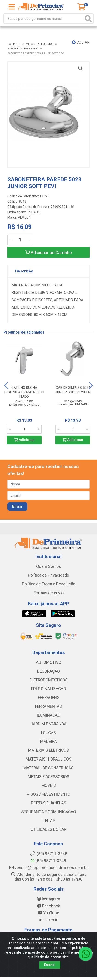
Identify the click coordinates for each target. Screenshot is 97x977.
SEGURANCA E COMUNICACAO (48, 812)
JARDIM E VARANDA (49, 724)
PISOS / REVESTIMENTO (48, 794)
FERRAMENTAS (48, 706)
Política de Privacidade (48, 575)
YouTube (48, 913)
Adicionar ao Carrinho (48, 252)
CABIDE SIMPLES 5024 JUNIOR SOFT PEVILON (73, 390)
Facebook (48, 906)
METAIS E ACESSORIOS (48, 776)
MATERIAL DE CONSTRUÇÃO (48, 768)
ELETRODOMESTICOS (48, 680)
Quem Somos (48, 566)
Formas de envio (49, 593)
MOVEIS (48, 785)
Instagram (48, 899)
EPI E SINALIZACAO (48, 688)
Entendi (49, 965)
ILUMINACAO (48, 715)
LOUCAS (48, 732)
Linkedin (48, 920)
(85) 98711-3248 (48, 860)
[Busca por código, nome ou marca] (44, 18)
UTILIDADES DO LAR (48, 829)
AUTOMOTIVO (48, 662)
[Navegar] (6, 386)
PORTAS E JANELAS (48, 803)
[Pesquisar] (88, 18)
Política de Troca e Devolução (48, 584)
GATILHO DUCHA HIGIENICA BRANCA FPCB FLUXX (24, 392)
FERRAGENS (48, 697)
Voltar (80, 42)
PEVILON (24, 217)
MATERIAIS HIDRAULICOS (48, 759)
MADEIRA (48, 741)
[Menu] (11, 7)
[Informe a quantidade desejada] (20, 240)
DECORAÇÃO (48, 671)
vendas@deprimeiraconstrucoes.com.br (48, 867)
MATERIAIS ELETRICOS (48, 750)
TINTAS (48, 820)
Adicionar (24, 440)
